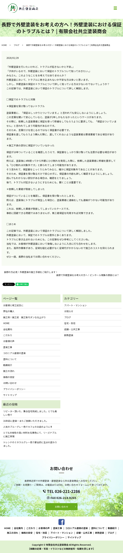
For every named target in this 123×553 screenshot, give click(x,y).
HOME (4, 45)
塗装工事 (7, 347)
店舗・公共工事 (72, 329)
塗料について (10, 359)
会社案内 (7, 329)
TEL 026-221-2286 (63, 491)
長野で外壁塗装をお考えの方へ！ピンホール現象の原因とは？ (87, 275)
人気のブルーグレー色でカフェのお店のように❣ (27, 426)
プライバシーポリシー (14, 389)
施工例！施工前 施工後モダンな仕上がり (24, 317)
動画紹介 (7, 365)
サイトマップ (10, 395)
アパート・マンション (75, 305)
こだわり (7, 335)
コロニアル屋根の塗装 (14, 353)
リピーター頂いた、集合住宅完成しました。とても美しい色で (30, 413)
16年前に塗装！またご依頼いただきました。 (25, 420)
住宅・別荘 (69, 323)
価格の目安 (8, 377)
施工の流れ (8, 371)
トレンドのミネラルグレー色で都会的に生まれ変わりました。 (30, 444)
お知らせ (68, 311)
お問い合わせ (10, 383)
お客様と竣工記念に (13, 305)
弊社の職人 (8, 311)
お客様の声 (8, 341)
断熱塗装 (68, 335)
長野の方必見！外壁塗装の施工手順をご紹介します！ (31, 272)
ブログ (16, 45)
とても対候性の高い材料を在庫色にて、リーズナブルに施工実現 (30, 434)
